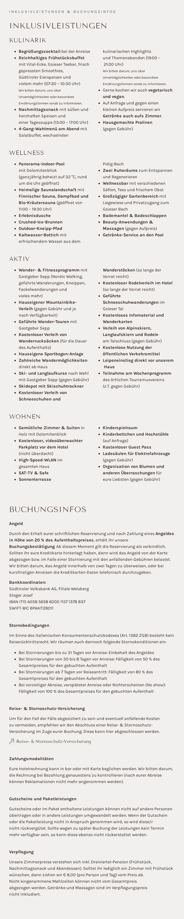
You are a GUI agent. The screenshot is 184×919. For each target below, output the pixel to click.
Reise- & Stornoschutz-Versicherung (53, 741)
